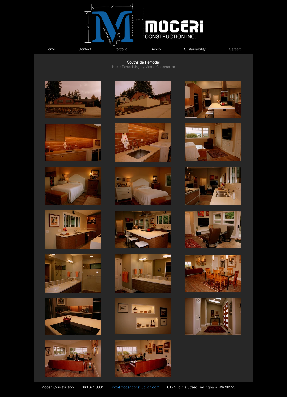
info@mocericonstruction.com (135, 387)
